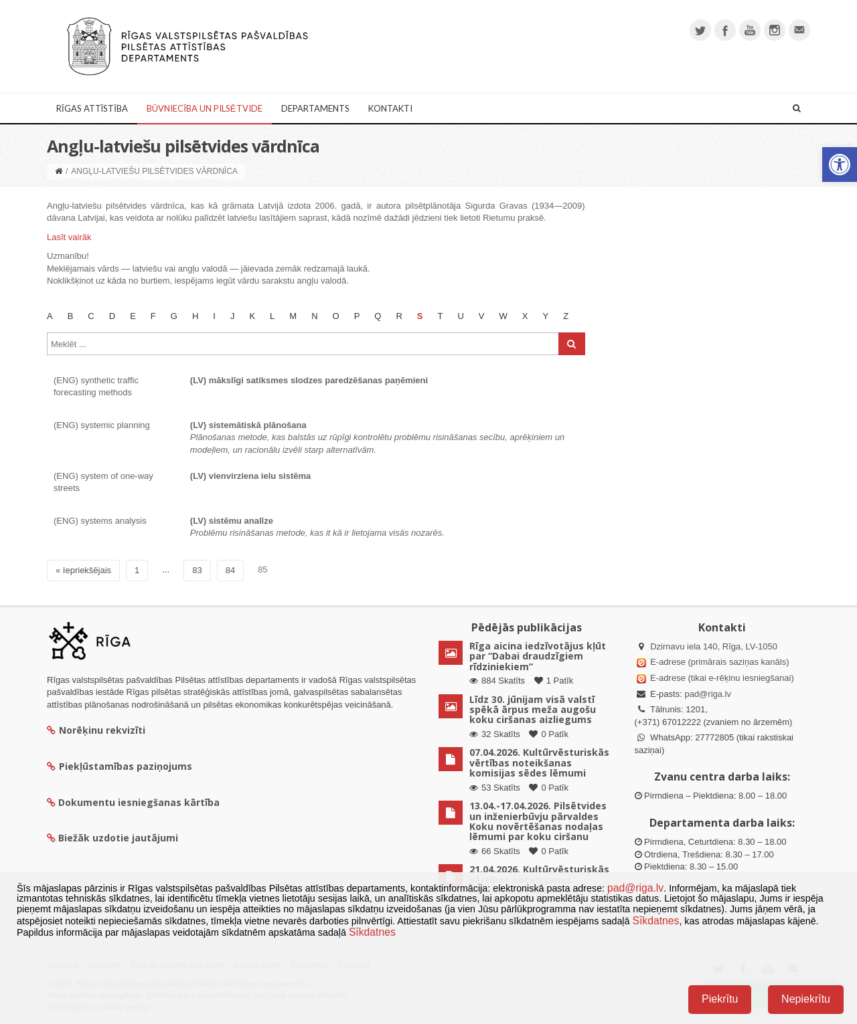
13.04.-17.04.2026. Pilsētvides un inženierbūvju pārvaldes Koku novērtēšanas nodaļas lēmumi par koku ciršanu (538, 821)
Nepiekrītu (805, 999)
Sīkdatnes (655, 920)
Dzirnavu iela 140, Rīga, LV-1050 (713, 646)
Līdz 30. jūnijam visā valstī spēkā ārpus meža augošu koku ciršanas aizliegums (532, 709)
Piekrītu (720, 999)
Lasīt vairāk (69, 237)
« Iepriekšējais (83, 570)
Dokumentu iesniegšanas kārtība (139, 802)
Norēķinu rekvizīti (96, 730)
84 (230, 570)
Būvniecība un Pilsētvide (204, 108)
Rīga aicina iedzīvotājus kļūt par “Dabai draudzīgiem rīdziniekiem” (537, 656)
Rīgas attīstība (92, 108)
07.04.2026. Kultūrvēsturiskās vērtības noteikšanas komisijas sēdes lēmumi (539, 762)
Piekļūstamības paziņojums (119, 766)
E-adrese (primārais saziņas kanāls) (719, 662)
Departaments (315, 108)
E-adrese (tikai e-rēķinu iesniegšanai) (721, 678)
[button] (839, 164)
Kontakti (390, 108)
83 (197, 570)
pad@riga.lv (707, 694)
